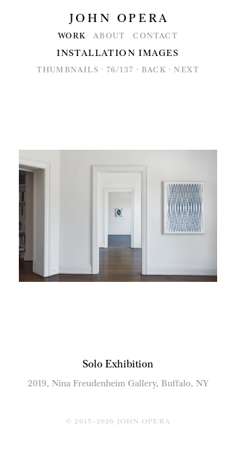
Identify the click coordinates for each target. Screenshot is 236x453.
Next (186, 69)
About (109, 35)
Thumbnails (68, 69)
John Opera (119, 18)
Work (72, 35)
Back (154, 69)
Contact (155, 35)
